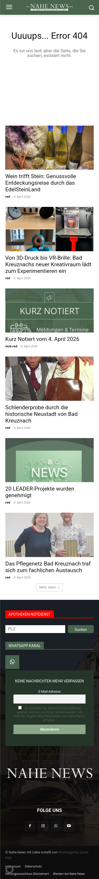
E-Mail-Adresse (50, 691)
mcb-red (11, 346)
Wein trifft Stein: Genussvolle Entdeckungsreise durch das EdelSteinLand (40, 183)
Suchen (81, 630)
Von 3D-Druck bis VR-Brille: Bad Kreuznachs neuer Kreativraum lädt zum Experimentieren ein (48, 264)
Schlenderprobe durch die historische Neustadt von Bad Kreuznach (41, 414)
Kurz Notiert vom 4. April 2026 (42, 339)
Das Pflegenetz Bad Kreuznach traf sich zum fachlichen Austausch (48, 566)
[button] (9, 869)
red (7, 196)
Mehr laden (49, 587)
